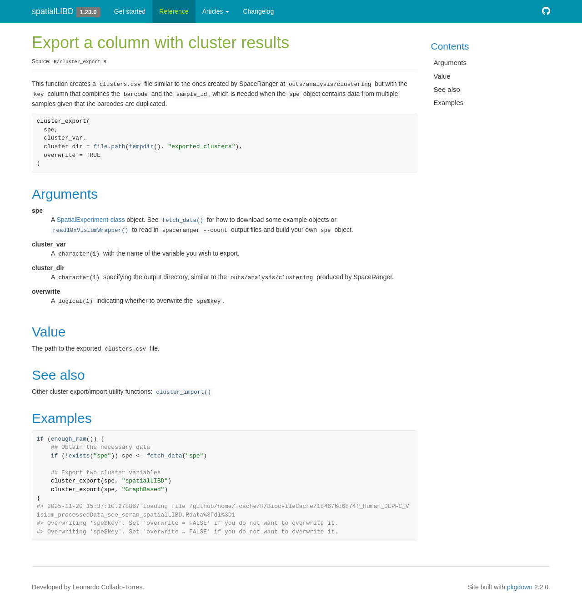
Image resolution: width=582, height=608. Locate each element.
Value (442, 76)
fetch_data (164, 455)
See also (447, 89)
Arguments (450, 62)
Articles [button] (216, 11)
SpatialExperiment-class (90, 219)
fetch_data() (182, 220)
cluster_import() (183, 392)
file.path (109, 146)
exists (79, 455)
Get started (130, 11)
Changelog (258, 11)
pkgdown (519, 587)
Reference (174, 11)
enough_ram (68, 439)
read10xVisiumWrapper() (90, 230)
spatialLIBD (53, 11)
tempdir (141, 146)
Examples (449, 102)
